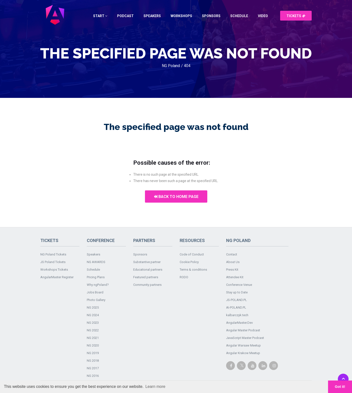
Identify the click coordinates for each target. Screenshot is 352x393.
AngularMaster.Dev (239, 322)
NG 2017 (93, 368)
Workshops (181, 16)
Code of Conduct (192, 254)
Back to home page (176, 196)
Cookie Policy (189, 262)
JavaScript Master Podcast (245, 338)
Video (263, 16)
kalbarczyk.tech (237, 315)
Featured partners (145, 277)
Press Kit (232, 269)
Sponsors (211, 16)
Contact (231, 254)
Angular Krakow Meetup (243, 353)
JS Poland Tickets (53, 262)
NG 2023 (93, 322)
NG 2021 (93, 338)
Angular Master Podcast (243, 330)
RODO (184, 277)
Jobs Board (95, 292)
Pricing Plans (96, 277)
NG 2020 (93, 345)
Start (100, 16)
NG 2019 (93, 353)
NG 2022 (93, 330)
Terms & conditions (193, 269)
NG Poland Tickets (53, 254)
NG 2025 (93, 307)
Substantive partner (147, 262)
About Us (233, 262)
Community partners (147, 285)
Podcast (125, 16)
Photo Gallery (96, 300)
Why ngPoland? (98, 285)
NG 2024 (93, 315)
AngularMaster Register (57, 277)
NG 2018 (93, 360)
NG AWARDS (96, 262)
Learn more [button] (155, 386)
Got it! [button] (340, 387)
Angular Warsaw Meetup (243, 345)
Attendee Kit (234, 277)
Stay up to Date (237, 292)
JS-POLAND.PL (236, 300)
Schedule (239, 16)
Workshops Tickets (54, 269)
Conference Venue (239, 285)
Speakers (152, 16)
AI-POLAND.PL (236, 307)
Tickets (295, 16)
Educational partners (147, 269)
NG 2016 (93, 376)
